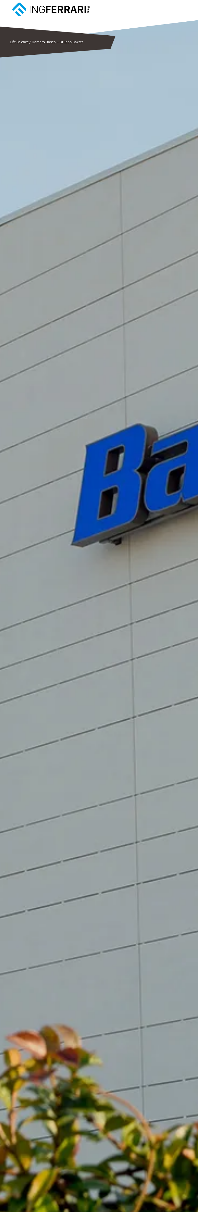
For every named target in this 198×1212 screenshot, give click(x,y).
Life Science (19, 42)
